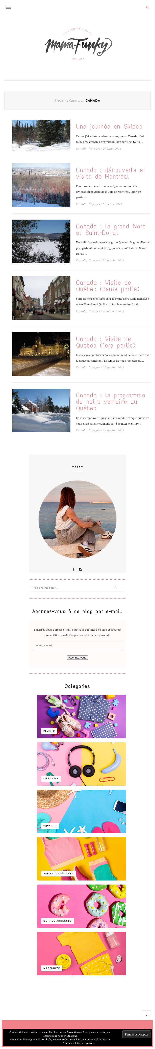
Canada (81, 148)
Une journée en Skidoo (109, 126)
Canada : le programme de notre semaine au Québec (110, 401)
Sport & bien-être (58, 873)
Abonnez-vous (77, 657)
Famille (49, 731)
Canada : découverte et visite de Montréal (111, 173)
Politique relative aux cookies (78, 1043)
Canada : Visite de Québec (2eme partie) (107, 286)
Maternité (51, 968)
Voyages (94, 148)
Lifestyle (51, 778)
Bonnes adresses (57, 921)
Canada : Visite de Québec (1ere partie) (105, 342)
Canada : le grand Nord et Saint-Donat (111, 229)
